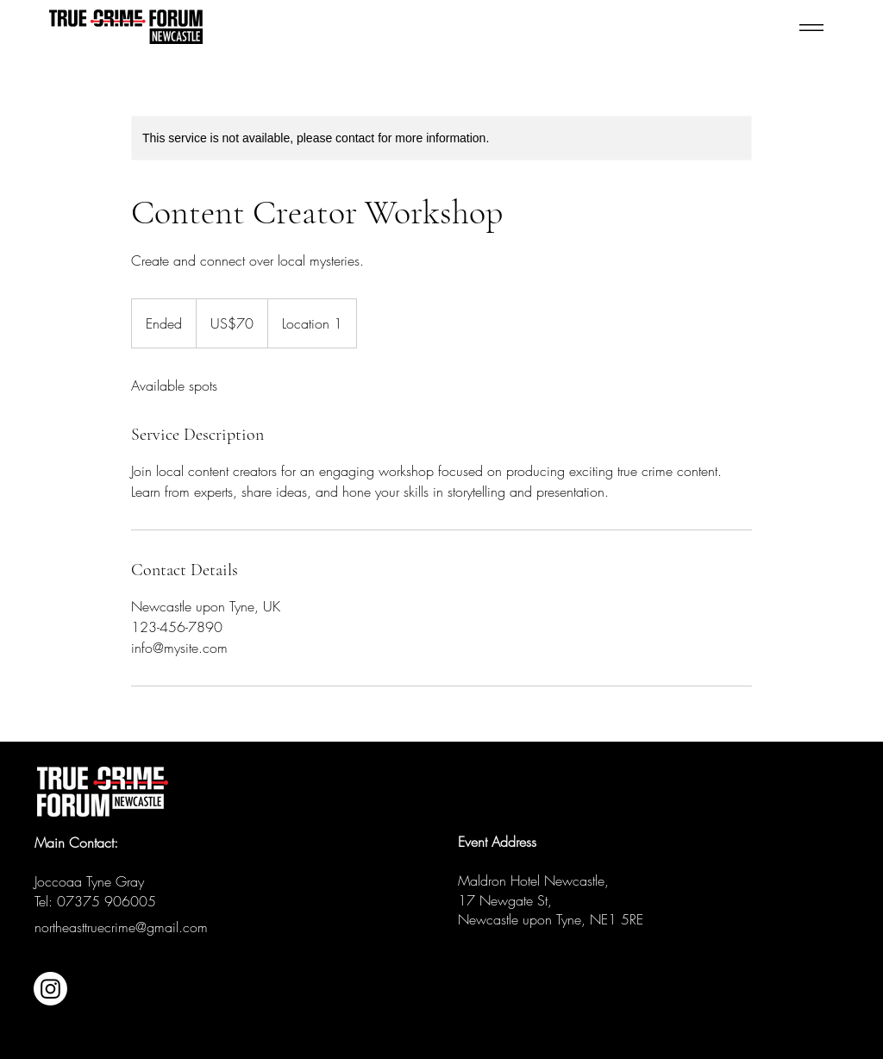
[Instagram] (50, 989)
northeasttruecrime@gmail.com (121, 927)
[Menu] (781, 27)
